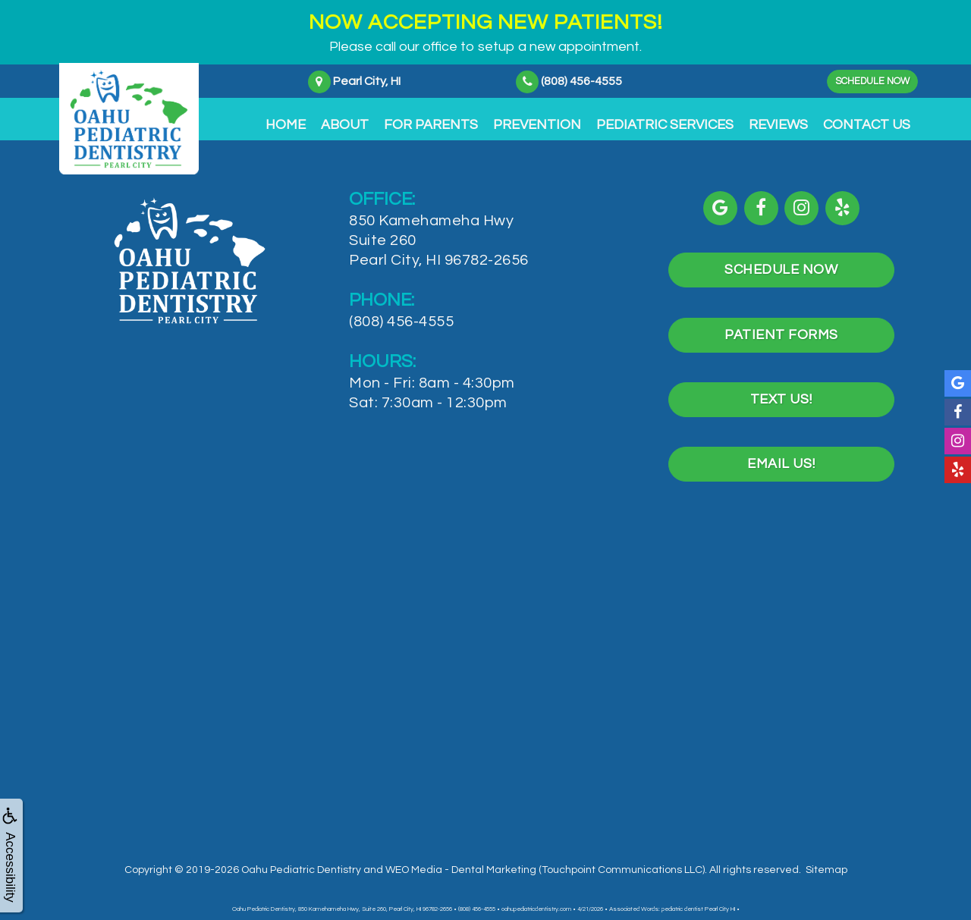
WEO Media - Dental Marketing (460, 859)
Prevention (537, 125)
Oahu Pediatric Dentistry (301, 859)
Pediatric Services (665, 125)
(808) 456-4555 (401, 321)
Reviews (778, 125)
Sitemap (826, 859)
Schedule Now (866, 80)
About (345, 125)
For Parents (431, 125)
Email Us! (781, 454)
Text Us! (781, 392)
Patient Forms (781, 330)
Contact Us (866, 125)
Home (286, 125)
